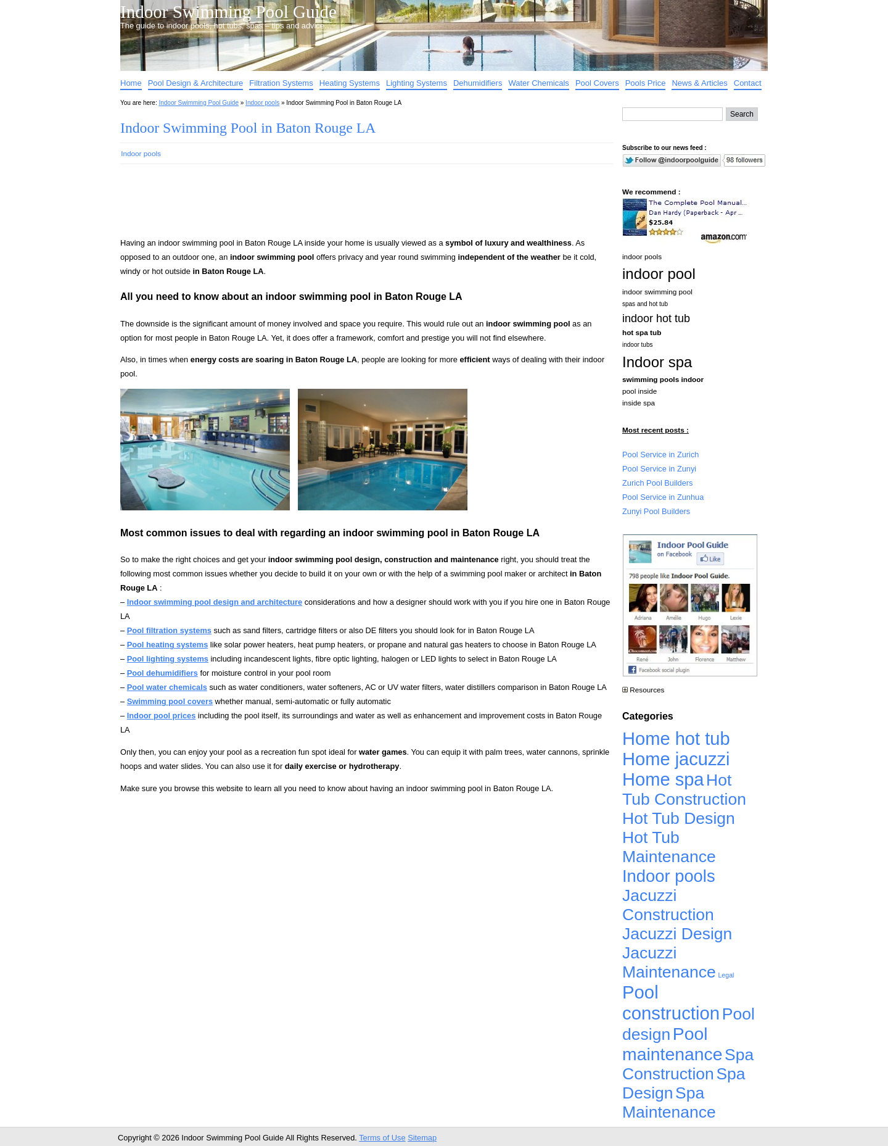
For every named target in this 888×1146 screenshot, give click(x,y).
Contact (748, 83)
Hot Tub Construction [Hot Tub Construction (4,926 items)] (684, 789)
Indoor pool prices (161, 715)
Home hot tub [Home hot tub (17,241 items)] (676, 739)
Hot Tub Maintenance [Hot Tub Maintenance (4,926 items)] (669, 847)
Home (131, 83)
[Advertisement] (347, 206)
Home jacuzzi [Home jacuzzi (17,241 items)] (676, 759)
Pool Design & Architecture (196, 83)
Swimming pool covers (170, 701)
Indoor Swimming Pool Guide (228, 12)
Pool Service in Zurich (660, 454)
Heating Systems (349, 83)
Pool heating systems (167, 644)
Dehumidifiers (477, 83)
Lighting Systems (416, 83)
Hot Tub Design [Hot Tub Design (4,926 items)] (678, 818)
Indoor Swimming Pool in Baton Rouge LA (248, 128)
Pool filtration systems (169, 630)
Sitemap (422, 1137)
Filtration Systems (281, 83)
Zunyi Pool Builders (656, 511)
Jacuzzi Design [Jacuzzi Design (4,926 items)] (677, 933)
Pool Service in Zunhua (663, 497)
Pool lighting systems (167, 658)
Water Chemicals (538, 83)
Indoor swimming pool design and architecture (214, 602)
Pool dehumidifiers (162, 673)
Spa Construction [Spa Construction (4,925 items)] (688, 1064)
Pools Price (645, 83)
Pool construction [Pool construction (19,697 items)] (671, 1002)
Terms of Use (382, 1137)
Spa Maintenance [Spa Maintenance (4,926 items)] (669, 1102)
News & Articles (699, 83)
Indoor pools (262, 102)
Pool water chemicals (167, 687)
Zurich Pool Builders (657, 483)
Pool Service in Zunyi (659, 468)
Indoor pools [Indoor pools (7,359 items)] (668, 876)
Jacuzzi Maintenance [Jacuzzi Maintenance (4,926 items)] (669, 962)
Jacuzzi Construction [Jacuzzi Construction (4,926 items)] (668, 905)
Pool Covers (597, 83)
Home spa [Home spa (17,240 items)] (663, 779)
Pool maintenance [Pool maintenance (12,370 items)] (672, 1044)
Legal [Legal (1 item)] (726, 975)
